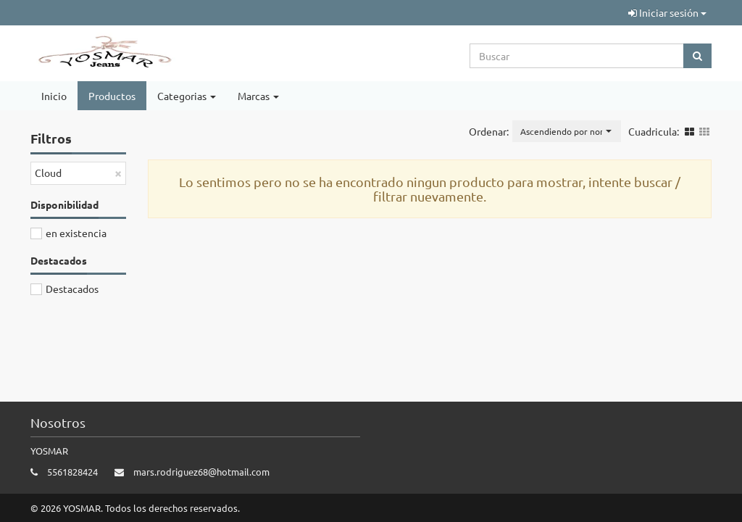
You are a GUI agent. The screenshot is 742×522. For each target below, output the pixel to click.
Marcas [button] (258, 95)
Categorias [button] (186, 95)
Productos (112, 95)
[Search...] (577, 56)
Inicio (54, 95)
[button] (566, 131)
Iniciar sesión (667, 12)
